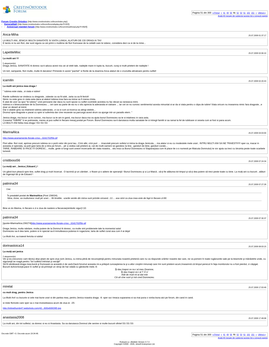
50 (231, 13)
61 (244, 13)
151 (252, 13)
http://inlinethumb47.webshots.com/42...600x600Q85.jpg (32, 308)
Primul (216, 13)
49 (228, 13)
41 (224, 13)
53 (241, 13)
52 (238, 13)
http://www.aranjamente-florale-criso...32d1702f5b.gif (30, 138)
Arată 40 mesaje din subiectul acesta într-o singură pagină (243, 16)
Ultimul (261, 13)
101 (248, 13)
